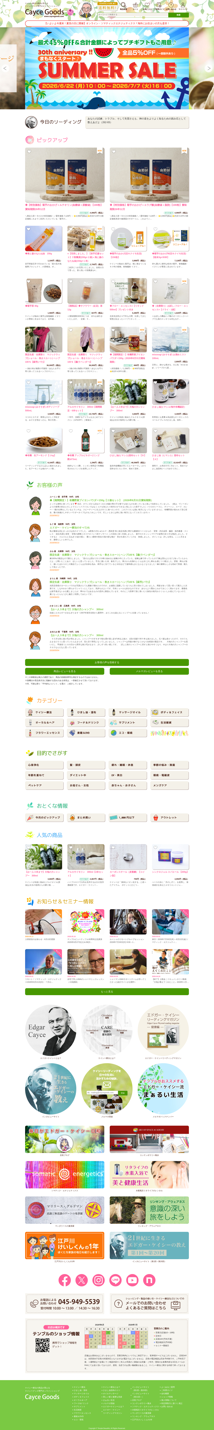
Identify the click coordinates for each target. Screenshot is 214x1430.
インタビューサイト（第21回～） (140, 1395)
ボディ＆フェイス (81, 1397)
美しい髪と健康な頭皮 (112, 1397)
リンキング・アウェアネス (143, 1416)
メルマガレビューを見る (149, 671)
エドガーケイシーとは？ (113, 1406)
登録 (123, 1093)
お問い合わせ (167, 1406)
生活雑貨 (77, 1410)
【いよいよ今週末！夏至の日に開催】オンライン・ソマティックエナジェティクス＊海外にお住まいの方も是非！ (107, 23)
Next (208, 68)
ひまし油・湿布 (80, 1390)
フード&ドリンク (81, 1403)
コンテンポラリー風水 (141, 1403)
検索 (178, 15)
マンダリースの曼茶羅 (141, 1413)
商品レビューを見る (65, 671)
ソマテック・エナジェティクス (145, 1406)
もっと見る (107, 991)
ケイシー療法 (79, 1387)
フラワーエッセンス (82, 1413)
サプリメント (79, 1406)
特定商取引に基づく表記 (171, 1403)
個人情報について (169, 1400)
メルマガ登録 (109, 1403)
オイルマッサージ (110, 1393)
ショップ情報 (167, 1397)
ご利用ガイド (167, 1390)
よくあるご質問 (168, 1387)
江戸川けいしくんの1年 (142, 1420)
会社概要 (165, 1393)
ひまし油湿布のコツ (111, 1390)
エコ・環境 (78, 1420)
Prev (5, 68)
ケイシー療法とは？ (111, 1387)
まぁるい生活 (109, 1400)
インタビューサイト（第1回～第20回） (140, 1388)
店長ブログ (137, 1400)
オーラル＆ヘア (80, 1400)
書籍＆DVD (79, 1416)
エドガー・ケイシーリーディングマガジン (112, 1411)
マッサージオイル (81, 1393)
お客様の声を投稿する (107, 662)
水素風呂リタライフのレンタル (145, 1410)
